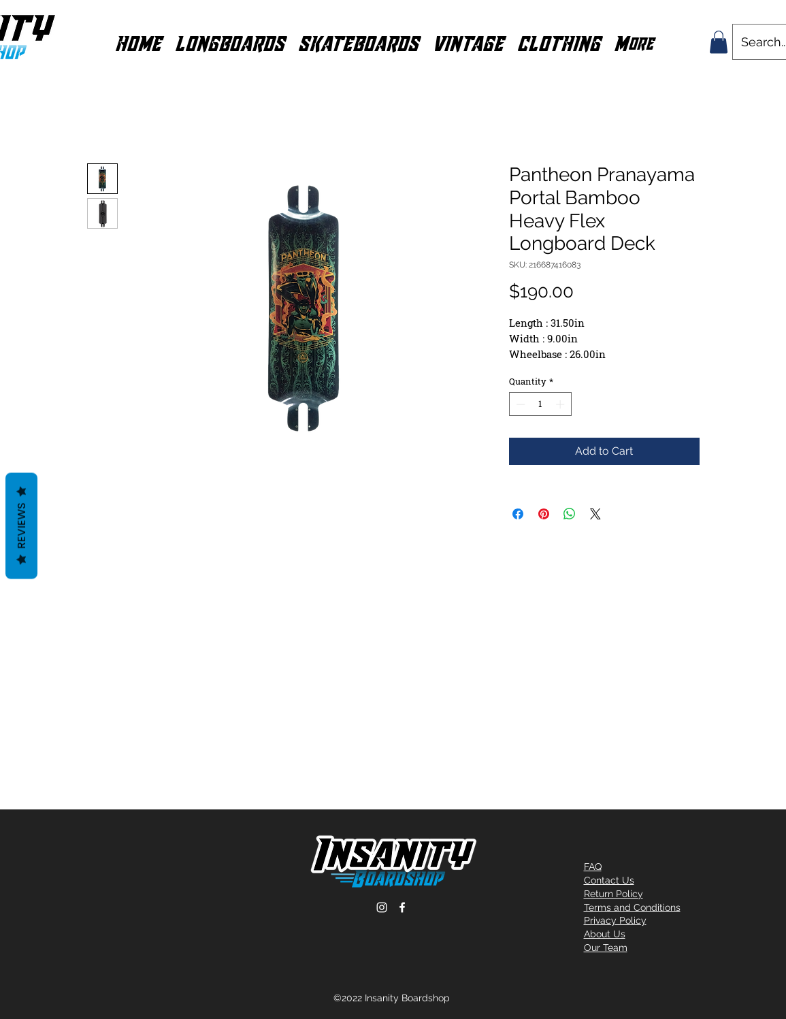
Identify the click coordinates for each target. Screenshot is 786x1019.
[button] (229, 42)
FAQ (593, 866)
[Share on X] (595, 514)
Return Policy (613, 893)
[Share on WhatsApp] (569, 514)
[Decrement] (519, 404)
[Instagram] (382, 907)
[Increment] (561, 404)
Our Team (605, 947)
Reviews (21, 525)
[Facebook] (402, 907)
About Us (604, 933)
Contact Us (609, 880)
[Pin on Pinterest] (544, 514)
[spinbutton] (540, 404)
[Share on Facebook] (518, 514)
